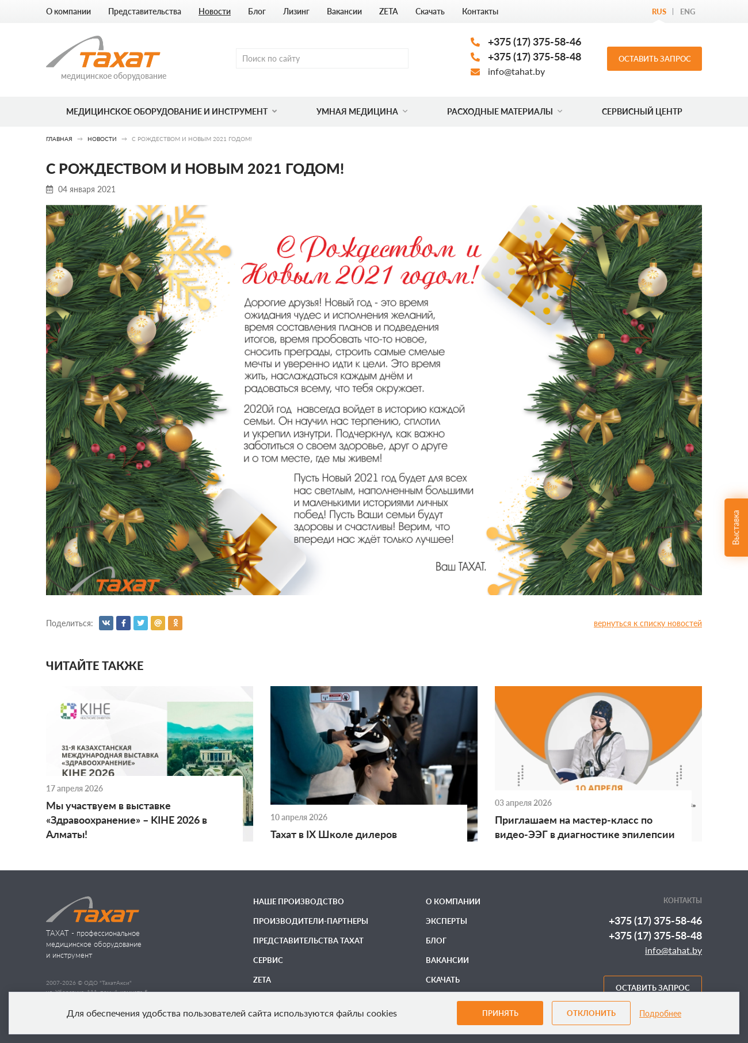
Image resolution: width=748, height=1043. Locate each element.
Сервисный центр (642, 111)
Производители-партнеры (310, 921)
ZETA (388, 11)
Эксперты (446, 921)
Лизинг (296, 11)
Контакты (480, 11)
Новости (215, 11)
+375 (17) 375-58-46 (534, 41)
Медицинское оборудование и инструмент (171, 111)
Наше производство (298, 901)
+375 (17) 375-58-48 (534, 56)
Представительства (144, 11)
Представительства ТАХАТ (308, 940)
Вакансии (344, 11)
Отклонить (591, 1013)
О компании (68, 11)
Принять (500, 1013)
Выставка (736, 527)
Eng (687, 11)
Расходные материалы (504, 111)
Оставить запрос (655, 58)
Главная (59, 138)
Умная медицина (361, 111)
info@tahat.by (516, 71)
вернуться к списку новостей (648, 623)
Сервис (268, 960)
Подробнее (660, 1013)
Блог (257, 11)
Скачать (430, 11)
